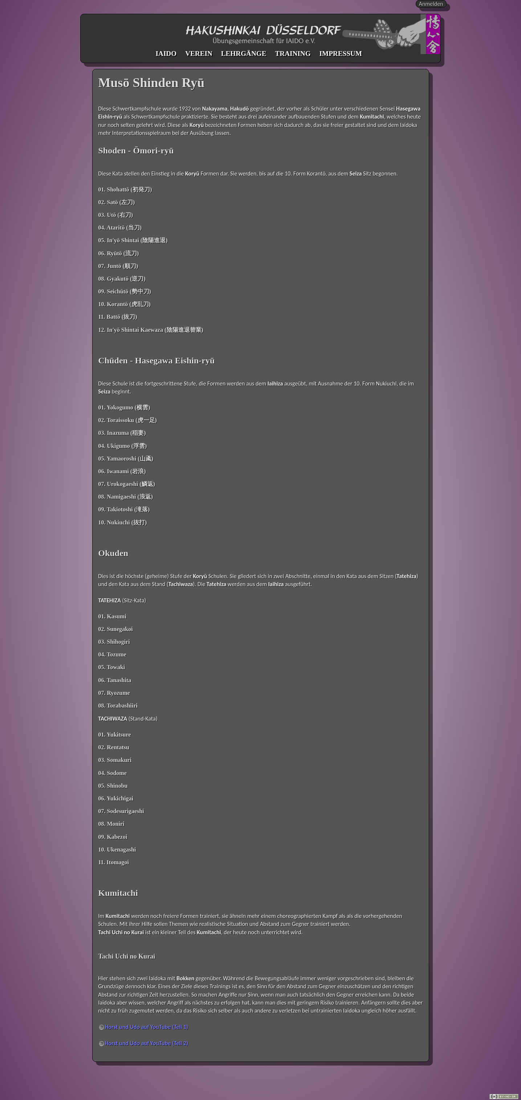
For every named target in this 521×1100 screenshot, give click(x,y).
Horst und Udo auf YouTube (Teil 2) (146, 1043)
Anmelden (431, 3)
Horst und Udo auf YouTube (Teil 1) (146, 1026)
